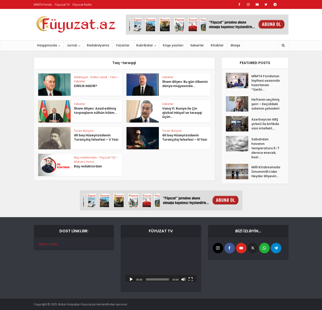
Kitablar (217, 45)
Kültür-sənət (99, 77)
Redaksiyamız (98, 45)
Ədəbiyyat (81, 77)
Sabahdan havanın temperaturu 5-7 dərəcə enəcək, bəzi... (265, 148)
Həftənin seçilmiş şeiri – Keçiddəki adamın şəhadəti (265, 104)
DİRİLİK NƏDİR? (85, 86)
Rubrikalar (144, 45)
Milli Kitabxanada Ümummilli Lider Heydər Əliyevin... (265, 171)
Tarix (113, 77)
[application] (160, 262)
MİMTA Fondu (43, 4)
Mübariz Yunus (84, 162)
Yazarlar (123, 45)
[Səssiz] (183, 279)
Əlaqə (235, 45)
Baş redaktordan (85, 157)
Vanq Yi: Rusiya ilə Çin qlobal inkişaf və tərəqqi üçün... (182, 112)
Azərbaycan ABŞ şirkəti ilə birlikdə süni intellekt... (265, 124)
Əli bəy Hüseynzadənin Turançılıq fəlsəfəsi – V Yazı (96, 137)
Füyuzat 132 (108, 157)
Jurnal (72, 45)
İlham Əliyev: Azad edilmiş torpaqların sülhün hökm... (95, 110)
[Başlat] (131, 279)
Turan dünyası (84, 131)
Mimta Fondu (48, 244)
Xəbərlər (197, 45)
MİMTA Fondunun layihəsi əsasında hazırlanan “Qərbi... (265, 83)
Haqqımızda (47, 45)
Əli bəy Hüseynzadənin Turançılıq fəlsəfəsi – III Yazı (184, 137)
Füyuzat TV (62, 4)
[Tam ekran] (190, 279)
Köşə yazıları (173, 45)
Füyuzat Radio (82, 4)
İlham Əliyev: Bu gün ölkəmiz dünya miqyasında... (185, 83)
